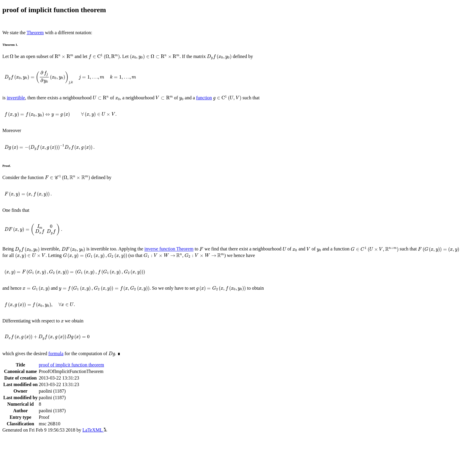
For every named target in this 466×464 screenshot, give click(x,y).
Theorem (35, 32)
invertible (16, 97)
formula (56, 353)
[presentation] (11, 56)
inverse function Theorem (168, 249)
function (204, 97)
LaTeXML (94, 429)
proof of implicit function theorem (71, 364)
